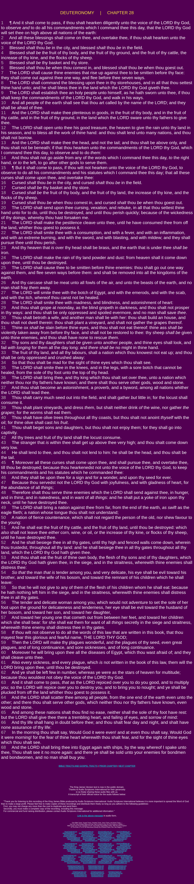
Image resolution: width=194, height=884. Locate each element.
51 (3, 527)
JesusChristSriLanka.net (123, 848)
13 (3, 142)
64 (3, 697)
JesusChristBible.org (89, 839)
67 (3, 732)
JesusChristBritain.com (124, 855)
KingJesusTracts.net (114, 874)
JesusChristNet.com (127, 857)
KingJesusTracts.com (80, 874)
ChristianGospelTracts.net (76, 869)
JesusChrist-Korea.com (109, 858)
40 (3, 417)
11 (3, 112)
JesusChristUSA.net (69, 845)
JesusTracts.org (105, 840)
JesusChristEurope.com (105, 855)
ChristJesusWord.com (105, 863)
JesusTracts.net (104, 852)
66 (3, 722)
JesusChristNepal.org (69, 836)
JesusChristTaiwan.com (71, 861)
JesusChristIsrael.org (70, 831)
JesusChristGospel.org (104, 839)
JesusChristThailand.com (88, 861)
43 (3, 442)
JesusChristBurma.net (104, 848)
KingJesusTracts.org (97, 874)
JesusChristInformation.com (106, 857)
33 (3, 352)
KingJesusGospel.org (120, 839)
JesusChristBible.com (89, 863)
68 (3, 747)
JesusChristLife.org (76, 840)
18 (3, 192)
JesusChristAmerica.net (86, 845)
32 (3, 342)
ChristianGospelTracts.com (75, 866)
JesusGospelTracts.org (97, 873)
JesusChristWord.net (74, 851)
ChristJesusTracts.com (79, 872)
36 (3, 377)
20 (3, 207)
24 (3, 257)
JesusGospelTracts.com (79, 873)
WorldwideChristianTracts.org (117, 867)
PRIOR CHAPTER (108, 766)
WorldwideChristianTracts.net (117, 869)
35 (3, 367)
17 (3, 187)
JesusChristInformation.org (106, 833)
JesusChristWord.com (73, 863)
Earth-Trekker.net (122, 849)
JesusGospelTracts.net (115, 873)
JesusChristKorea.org (105, 834)
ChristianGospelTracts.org (76, 867)
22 (3, 232)
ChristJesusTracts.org (97, 872)
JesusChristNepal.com (68, 860)
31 (3, 327)
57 (3, 617)
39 (3, 407)
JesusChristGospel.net (104, 851)
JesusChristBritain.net (122, 843)
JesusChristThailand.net (90, 849)
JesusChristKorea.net (105, 846)
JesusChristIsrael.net (70, 843)
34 (3, 362)
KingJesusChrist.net (114, 876)
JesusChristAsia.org (88, 831)
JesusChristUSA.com (67, 857)
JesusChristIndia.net (87, 848)
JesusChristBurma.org (104, 836)
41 (3, 427)
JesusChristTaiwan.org (73, 837)
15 (3, 167)
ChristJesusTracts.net (114, 872)
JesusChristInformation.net (106, 845)
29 (3, 307)
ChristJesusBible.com (120, 863)
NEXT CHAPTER (127, 766)
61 (3, 662)
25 (3, 267)
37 (3, 387)
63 (3, 682)
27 (3, 292)
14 (3, 157)
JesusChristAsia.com (87, 855)
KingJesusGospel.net (120, 851)
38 (3, 397)
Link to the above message (90, 816)
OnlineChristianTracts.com (96, 866)
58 (3, 632)
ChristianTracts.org (117, 840)
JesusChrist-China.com (126, 860)
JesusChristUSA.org (69, 833)
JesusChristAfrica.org (70, 834)
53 (3, 557)
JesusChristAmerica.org (86, 833)
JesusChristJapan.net (123, 846)
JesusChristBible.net (89, 851)
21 (3, 222)
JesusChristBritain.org (123, 831)
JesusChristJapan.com (105, 861)
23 (3, 247)
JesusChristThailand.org (90, 837)
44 (3, 452)
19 (3, 202)
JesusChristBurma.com (69, 858)
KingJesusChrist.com (80, 876)
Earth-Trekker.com (126, 858)
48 (3, 492)
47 (3, 482)
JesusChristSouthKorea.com (89, 858)
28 (3, 302)
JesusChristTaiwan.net (73, 849)
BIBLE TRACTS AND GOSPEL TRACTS (78, 766)
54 (3, 572)
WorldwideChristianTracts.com (117, 866)
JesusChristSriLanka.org (123, 836)
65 (3, 712)
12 (3, 127)
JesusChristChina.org (88, 834)
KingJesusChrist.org (97, 876)
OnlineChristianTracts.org (96, 867)
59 (3, 642)
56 (3, 602)
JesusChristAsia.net (87, 843)
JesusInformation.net (91, 852)
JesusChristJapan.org (123, 834)
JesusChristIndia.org (87, 836)
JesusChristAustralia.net (107, 849)
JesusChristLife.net (125, 845)
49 (3, 507)
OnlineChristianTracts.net (95, 869)
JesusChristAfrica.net (70, 846)
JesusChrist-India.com (107, 860)
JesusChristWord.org (73, 839)
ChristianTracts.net (117, 852)
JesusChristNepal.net (69, 848)
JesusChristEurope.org (105, 831)
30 (3, 317)
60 (3, 652)
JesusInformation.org (91, 840)
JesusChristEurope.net (105, 843)
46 (3, 477)
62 (3, 672)
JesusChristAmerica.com (85, 857)
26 (3, 282)
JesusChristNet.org (125, 833)
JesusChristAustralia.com (122, 861)
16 (3, 182)
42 (3, 437)
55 (3, 587)
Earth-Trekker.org (122, 837)
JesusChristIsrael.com (69, 855)
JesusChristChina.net (88, 846)
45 (3, 462)
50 (3, 517)
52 (3, 542)
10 (3, 102)
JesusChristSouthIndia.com (88, 860)
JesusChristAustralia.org (107, 837)
